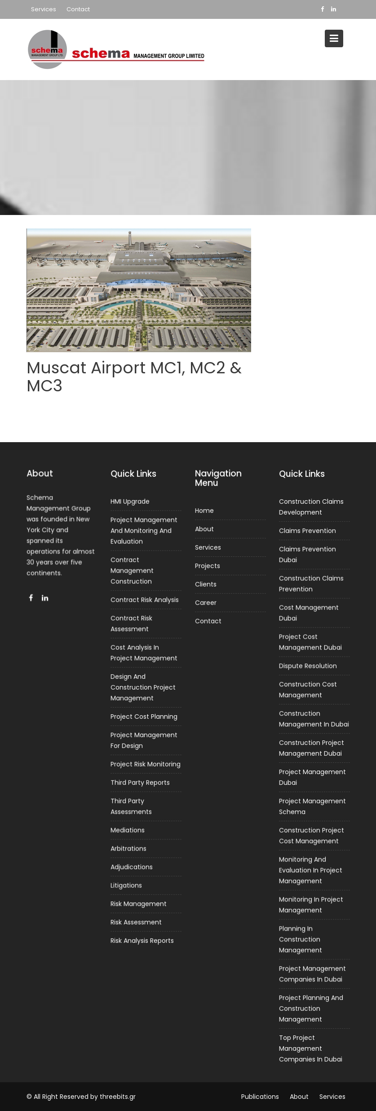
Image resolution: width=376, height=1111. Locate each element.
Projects (207, 565)
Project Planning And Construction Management (311, 1006)
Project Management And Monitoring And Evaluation (144, 532)
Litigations (126, 883)
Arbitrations (128, 847)
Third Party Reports (140, 781)
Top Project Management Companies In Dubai (310, 1045)
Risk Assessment (136, 920)
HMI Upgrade (130, 503)
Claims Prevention (307, 533)
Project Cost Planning (144, 716)
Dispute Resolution (308, 667)
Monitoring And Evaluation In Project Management (310, 869)
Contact (78, 9)
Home (204, 510)
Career (205, 602)
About (204, 529)
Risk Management (139, 901)
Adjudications (132, 865)
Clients (205, 583)
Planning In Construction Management (300, 938)
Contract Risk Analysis (144, 600)
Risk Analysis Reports (142, 938)
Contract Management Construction (132, 572)
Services (43, 9)
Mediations (128, 828)
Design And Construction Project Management (143, 687)
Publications (260, 1096)
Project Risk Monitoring (145, 763)
